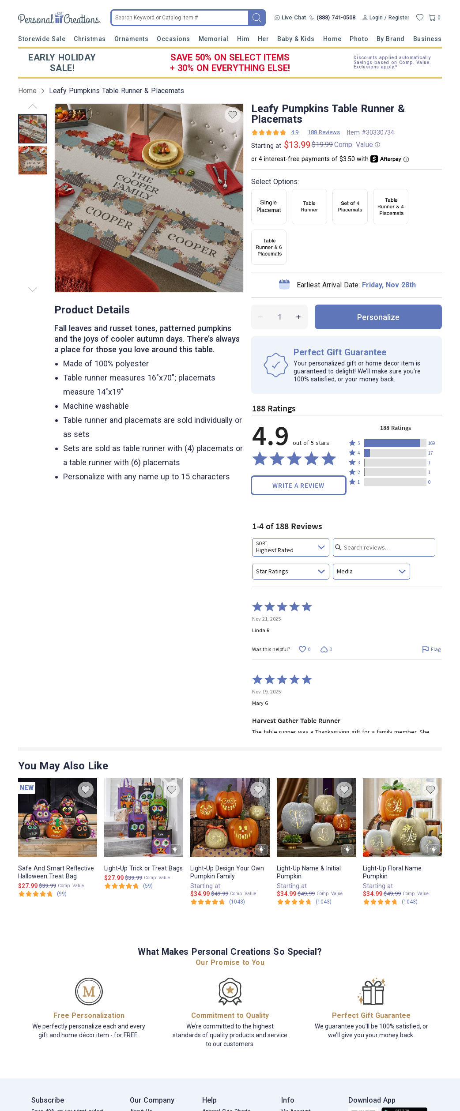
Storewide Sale (42, 38)
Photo (359, 38)
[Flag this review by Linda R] (431, 649)
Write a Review (298, 485)
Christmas (90, 38)
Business (427, 38)
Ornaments (131, 38)
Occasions (173, 38)
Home (332, 38)
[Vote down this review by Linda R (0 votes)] (326, 649)
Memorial (214, 38)
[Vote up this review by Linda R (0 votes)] (304, 649)
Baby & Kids (296, 38)
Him (243, 38)
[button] (395, 443)
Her (263, 38)
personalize (378, 317)
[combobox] (290, 547)
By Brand (391, 38)
